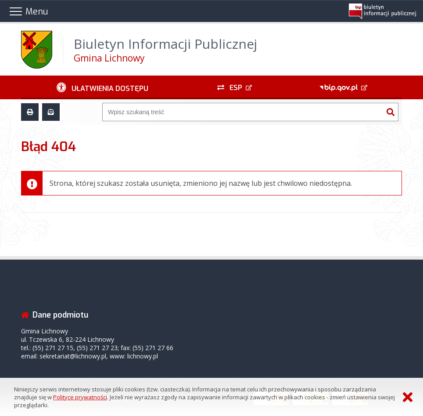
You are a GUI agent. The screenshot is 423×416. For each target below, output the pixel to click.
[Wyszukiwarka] (243, 112)
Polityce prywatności (80, 397)
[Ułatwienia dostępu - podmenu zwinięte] (102, 87)
